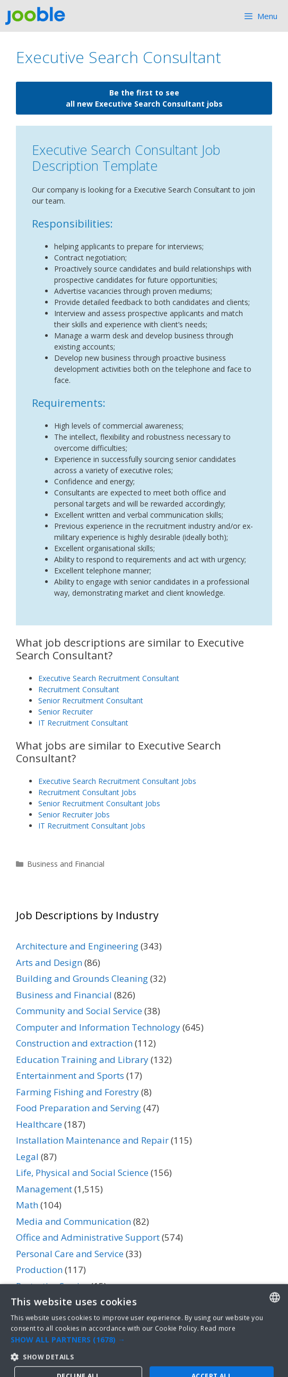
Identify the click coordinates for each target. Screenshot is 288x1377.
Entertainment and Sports (70, 1075)
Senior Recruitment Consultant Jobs (99, 803)
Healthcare (39, 1124)
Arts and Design (49, 962)
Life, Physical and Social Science (82, 1172)
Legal (27, 1157)
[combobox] (274, 1356)
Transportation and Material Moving (93, 1318)
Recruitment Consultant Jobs (87, 792)
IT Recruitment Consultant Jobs (91, 826)
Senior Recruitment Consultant (90, 700)
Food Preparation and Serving (78, 1108)
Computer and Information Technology (98, 1027)
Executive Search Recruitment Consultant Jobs (117, 781)
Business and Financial (65, 864)
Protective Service (52, 1286)
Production (39, 1269)
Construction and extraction (74, 1043)
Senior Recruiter (65, 712)
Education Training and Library (82, 1059)
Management (44, 1189)
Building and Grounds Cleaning (82, 978)
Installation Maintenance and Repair (92, 1140)
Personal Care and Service (70, 1254)
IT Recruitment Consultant (83, 723)
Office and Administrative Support (88, 1237)
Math (27, 1205)
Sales (27, 1302)
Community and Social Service (79, 1011)
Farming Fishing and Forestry (77, 1092)
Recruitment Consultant (78, 689)
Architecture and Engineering (77, 946)
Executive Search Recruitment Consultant (108, 678)
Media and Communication (73, 1221)
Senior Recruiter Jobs (74, 814)
